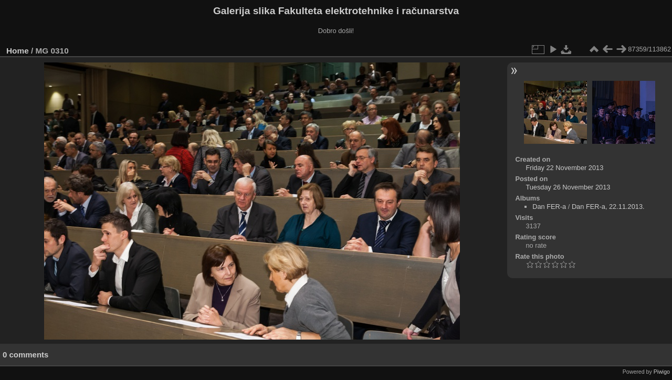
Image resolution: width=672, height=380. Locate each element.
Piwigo (662, 371)
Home (17, 50)
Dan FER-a (549, 206)
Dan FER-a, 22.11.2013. (608, 206)
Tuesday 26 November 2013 (568, 187)
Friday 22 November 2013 (564, 168)
